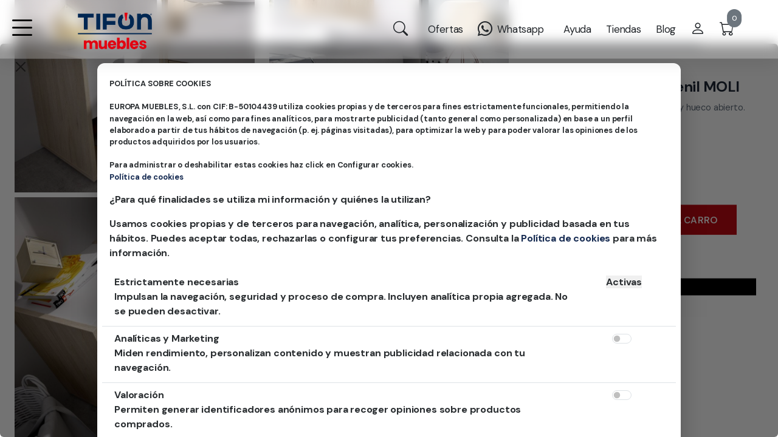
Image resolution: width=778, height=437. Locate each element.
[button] (21, 35)
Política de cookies (146, 177)
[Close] (20, 67)
